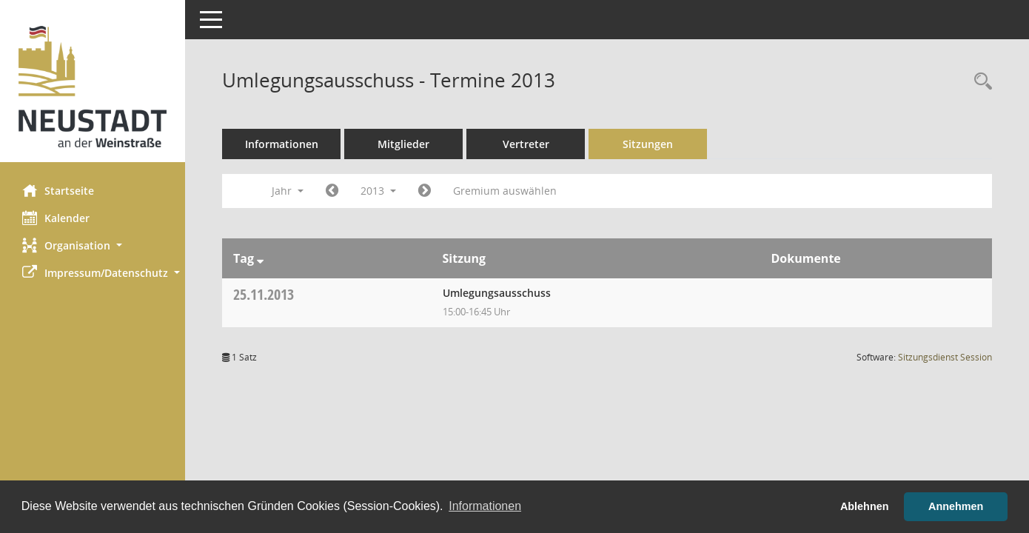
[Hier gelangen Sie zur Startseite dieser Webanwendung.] (92, 86)
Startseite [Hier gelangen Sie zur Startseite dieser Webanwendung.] (58, 190)
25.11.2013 (263, 294)
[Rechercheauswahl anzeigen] (979, 82)
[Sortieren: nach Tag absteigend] (260, 258)
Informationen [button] (485, 506)
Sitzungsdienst (945, 357)
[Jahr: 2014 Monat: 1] (424, 191)
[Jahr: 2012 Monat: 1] (332, 191)
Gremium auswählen (505, 191)
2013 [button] (378, 191)
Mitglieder (403, 144)
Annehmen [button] (955, 506)
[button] (92, 245)
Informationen (281, 144)
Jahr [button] (288, 191)
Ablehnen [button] (864, 506)
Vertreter (526, 144)
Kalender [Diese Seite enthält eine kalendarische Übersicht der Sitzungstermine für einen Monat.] (56, 217)
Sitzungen (648, 144)
